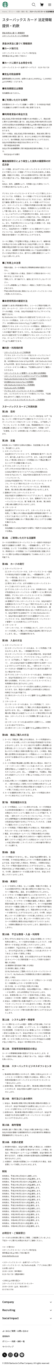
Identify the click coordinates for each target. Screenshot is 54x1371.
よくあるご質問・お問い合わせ (15, 1331)
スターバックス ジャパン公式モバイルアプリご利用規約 (26, 376)
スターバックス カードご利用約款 (15, 35)
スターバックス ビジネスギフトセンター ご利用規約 (24, 399)
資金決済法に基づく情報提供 (13, 33)
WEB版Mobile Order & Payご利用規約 (19, 382)
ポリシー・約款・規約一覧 (18, 11)
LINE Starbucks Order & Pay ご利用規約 (19, 385)
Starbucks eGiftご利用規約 (14, 388)
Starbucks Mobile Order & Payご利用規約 (20, 379)
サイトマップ (8, 1346)
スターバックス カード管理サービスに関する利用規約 (25, 373)
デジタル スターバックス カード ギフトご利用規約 (23, 390)
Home (4, 11)
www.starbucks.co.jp (10, 1256)
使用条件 (6, 1336)
